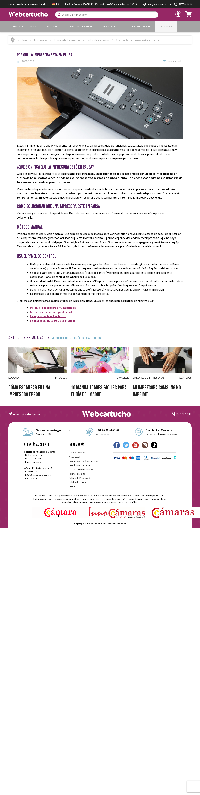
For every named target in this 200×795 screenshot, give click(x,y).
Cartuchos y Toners (24, 26)
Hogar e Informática (79, 26)
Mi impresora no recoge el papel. (51, 312)
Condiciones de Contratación (83, 461)
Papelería (51, 26)
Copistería (166, 26)
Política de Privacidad (79, 477)
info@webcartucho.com (26, 413)
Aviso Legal (74, 456)
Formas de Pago (77, 473)
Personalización (140, 26)
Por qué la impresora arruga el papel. (53, 307)
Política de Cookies (78, 482)
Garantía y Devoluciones (81, 469)
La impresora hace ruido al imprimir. (52, 320)
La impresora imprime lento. (48, 316)
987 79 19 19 (184, 413)
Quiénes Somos (77, 452)
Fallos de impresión (98, 40)
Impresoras (40, 40)
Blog (185, 26)
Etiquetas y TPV (111, 26)
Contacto (73, 486)
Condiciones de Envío (79, 465)
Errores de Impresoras (67, 40)
